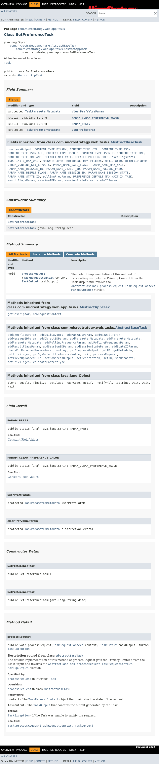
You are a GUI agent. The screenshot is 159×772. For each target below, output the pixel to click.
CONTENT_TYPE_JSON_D (62, 153)
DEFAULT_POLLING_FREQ (91, 157)
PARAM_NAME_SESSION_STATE (108, 172)
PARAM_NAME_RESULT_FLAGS (27, 172)
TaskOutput (30, 281)
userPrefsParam (83, 129)
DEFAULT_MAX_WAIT (58, 157)
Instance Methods (46, 254)
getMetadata (122, 350)
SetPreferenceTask (22, 221)
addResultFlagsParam (24, 346)
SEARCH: (91, 13)
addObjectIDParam (53, 338)
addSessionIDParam (57, 346)
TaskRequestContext (38, 277)
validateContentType (49, 362)
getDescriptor (19, 314)
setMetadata (124, 358)
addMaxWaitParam (79, 334)
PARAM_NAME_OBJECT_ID (63, 168)
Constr (40, 19)
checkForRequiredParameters (29, 350)
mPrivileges (92, 160)
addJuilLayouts (51, 334)
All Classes (9, 11)
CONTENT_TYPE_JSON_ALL (25, 153)
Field (29, 19)
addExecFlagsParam (22, 334)
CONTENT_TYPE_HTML (84, 149)
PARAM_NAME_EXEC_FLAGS (70, 164)
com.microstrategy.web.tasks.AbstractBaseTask (43, 45)
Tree (45, 4)
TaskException (19, 648)
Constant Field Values (23, 439)
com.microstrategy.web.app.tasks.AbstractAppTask (51, 49)
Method (53, 19)
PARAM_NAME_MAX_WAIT (107, 164)
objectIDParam (136, 160)
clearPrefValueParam (88, 111)
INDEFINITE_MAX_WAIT (24, 160)
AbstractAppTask (29, 75)
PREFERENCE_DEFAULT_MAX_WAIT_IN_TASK (102, 176)
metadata (73, 160)
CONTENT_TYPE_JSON (116, 149)
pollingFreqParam (56, 176)
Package (21, 4)
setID (107, 358)
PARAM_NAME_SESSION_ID (67, 172)
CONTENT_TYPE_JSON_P (97, 153)
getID (106, 350)
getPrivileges (19, 354)
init (86, 354)
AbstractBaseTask (126, 142)
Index (72, 4)
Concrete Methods (80, 254)
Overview (7, 4)
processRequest (33, 273)
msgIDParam (113, 160)
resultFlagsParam (21, 180)
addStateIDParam (124, 346)
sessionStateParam (79, 180)
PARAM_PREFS (81, 123)
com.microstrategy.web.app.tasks (41, 28)
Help (81, 4)
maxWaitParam (53, 160)
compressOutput (19, 149)
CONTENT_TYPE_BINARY (50, 149)
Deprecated (58, 4)
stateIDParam (107, 180)
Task (7, 62)
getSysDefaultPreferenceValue (56, 354)
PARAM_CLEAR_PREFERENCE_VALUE (95, 117)
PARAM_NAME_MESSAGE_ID (25, 168)
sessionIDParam (49, 180)
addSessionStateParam (91, 346)
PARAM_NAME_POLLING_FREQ (102, 168)
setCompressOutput (59, 358)
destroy (60, 350)
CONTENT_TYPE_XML (130, 153)
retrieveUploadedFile (24, 358)
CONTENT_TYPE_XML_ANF (24, 157)
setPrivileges (19, 362)
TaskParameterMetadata (42, 111)
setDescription (88, 358)
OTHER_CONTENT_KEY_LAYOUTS (29, 164)
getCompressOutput (84, 350)
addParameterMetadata (86, 338)
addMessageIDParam (22, 338)
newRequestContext (47, 314)
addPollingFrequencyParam (65, 342)
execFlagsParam (123, 157)
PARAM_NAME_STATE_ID (24, 176)
